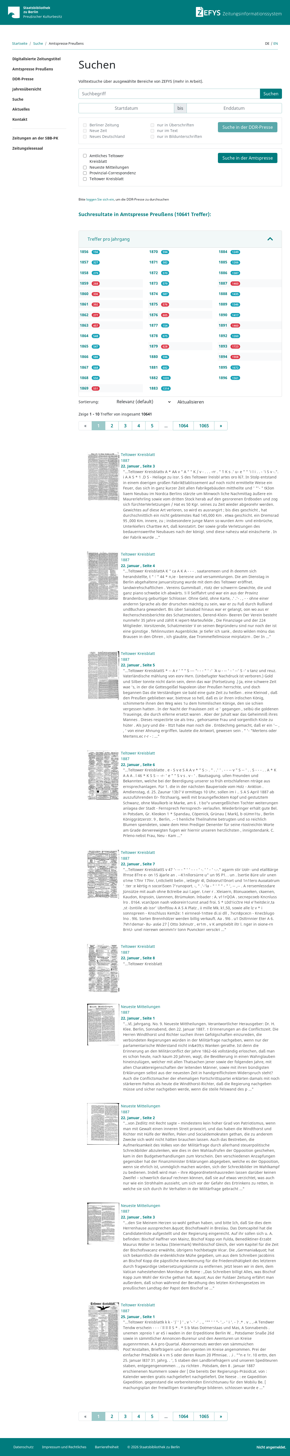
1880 (154, 356)
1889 (223, 304)
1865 (85, 346)
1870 (154, 251)
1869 (85, 388)
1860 (85, 293)
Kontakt (19, 119)
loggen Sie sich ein (100, 199)
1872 (154, 272)
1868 (85, 377)
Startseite (19, 43)
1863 (85, 325)
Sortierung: (89, 401)
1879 (154, 346)
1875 (154, 304)
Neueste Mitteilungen (109, 167)
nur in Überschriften (175, 124)
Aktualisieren (190, 402)
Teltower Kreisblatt (107, 178)
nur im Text (167, 130)
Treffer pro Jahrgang (109, 239)
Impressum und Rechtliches (64, 1446)
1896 (223, 377)
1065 (204, 426)
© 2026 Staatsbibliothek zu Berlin (153, 1446)
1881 (154, 367)
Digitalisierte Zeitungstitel (36, 58)
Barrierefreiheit (107, 1446)
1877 (154, 325)
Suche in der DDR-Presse (247, 127)
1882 (154, 377)
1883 (154, 388)
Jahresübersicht (26, 89)
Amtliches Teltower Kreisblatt (107, 158)
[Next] (221, 425)
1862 (85, 314)
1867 (85, 367)
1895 (223, 367)
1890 (223, 314)
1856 (85, 251)
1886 (223, 272)
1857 (85, 262)
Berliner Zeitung (104, 124)
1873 (154, 283)
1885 (223, 262)
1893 (223, 346)
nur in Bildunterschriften (179, 136)
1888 (223, 293)
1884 (223, 251)
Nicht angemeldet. (271, 1447)
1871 (154, 262)
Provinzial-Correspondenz (113, 172)
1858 (85, 272)
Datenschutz (23, 1446)
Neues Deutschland (107, 136)
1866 (85, 356)
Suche (38, 43)
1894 (223, 356)
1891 (223, 325)
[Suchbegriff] (169, 94)
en (275, 43)
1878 (154, 335)
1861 (85, 304)
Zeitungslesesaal (27, 148)
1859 (85, 283)
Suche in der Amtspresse (247, 158)
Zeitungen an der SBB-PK (35, 138)
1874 (154, 293)
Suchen (270, 94)
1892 (223, 335)
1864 (85, 335)
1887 (223, 283)
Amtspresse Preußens (32, 68)
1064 (183, 426)
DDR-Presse (23, 78)
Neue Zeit (98, 130)
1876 (154, 314)
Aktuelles (21, 109)
